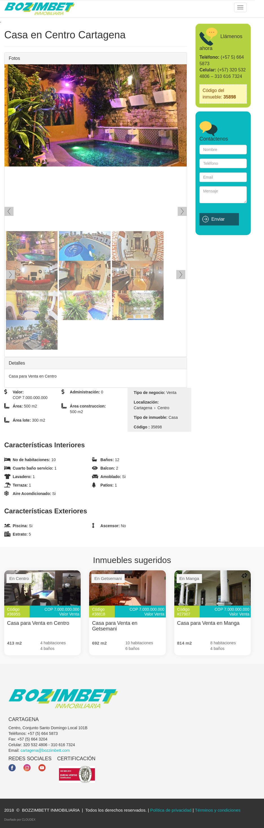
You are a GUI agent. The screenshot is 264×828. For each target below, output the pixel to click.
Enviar (218, 219)
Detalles (17, 363)
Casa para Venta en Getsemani (114, 626)
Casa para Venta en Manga (208, 623)
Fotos (14, 58)
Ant (9, 211)
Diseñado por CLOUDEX (20, 819)
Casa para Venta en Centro (38, 623)
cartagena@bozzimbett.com (45, 750)
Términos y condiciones (218, 810)
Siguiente (182, 211)
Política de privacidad (170, 810)
